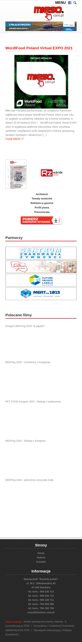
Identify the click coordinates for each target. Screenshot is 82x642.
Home (41, 553)
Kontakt (41, 561)
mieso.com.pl (13, 621)
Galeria (41, 557)
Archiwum (42, 194)
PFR (26, 630)
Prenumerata (42, 212)
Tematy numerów (42, 198)
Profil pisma (42, 207)
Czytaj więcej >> (14, 138)
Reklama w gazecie (42, 203)
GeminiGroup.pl (14, 625)
